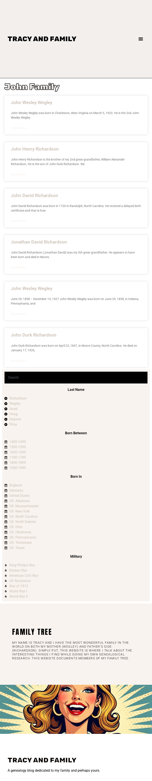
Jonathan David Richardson (39, 242)
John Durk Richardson (33, 335)
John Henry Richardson (35, 149)
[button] (140, 39)
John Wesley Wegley (31, 102)
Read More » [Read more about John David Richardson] (19, 221)
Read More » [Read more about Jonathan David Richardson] (19, 267)
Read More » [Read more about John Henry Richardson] (19, 174)
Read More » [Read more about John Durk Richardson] (19, 360)
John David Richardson (34, 195)
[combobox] (76, 377)
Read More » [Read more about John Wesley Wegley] (19, 128)
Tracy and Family (42, 39)
